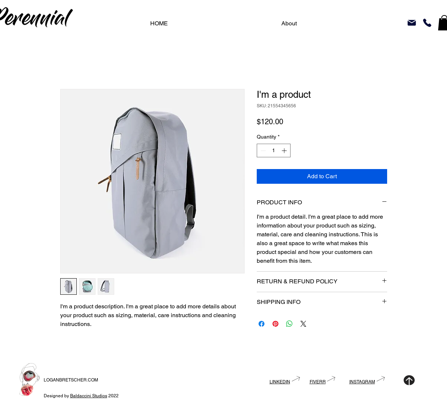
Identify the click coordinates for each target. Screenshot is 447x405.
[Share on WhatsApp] (289, 323)
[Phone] (427, 23)
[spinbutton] (273, 150)
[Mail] (412, 23)
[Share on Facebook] (261, 323)
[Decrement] (262, 150)
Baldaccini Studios (88, 395)
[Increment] (284, 150)
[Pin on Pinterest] (275, 323)
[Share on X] (303, 323)
